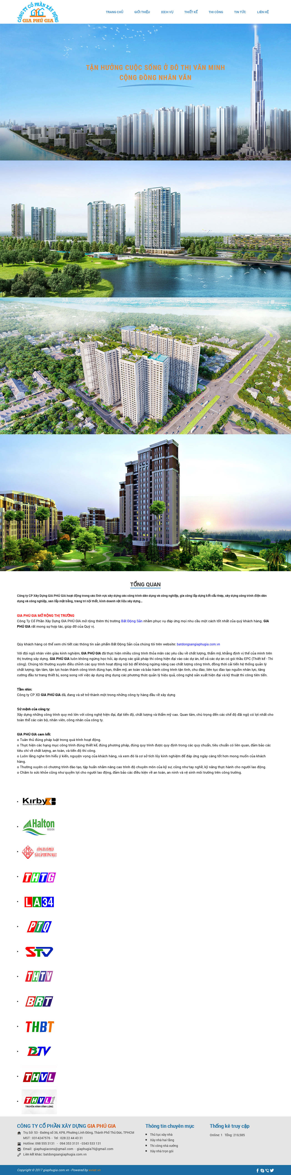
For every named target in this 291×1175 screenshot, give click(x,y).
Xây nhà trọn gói (161, 1151)
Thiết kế (191, 12)
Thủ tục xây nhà (161, 1134)
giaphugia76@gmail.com (95, 1149)
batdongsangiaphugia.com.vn (65, 1154)
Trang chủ (114, 12)
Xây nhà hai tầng (162, 1140)
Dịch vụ (167, 12)
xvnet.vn (94, 1170)
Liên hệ (263, 12)
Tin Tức (240, 12)
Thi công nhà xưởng (164, 1145)
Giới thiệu (142, 12)
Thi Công (216, 12)
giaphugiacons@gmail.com (53, 1149)
